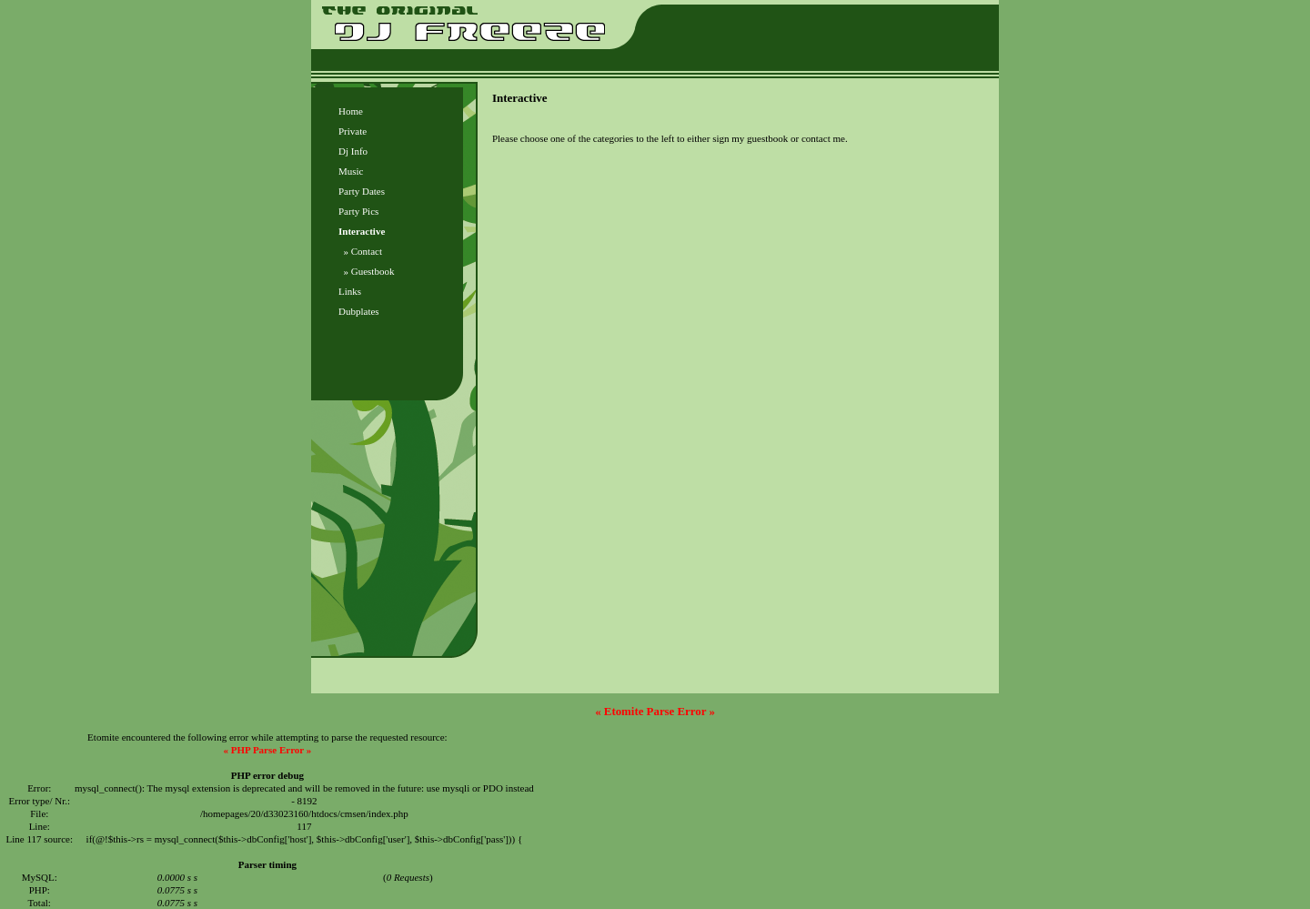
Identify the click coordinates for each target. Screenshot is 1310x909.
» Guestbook (366, 271)
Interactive (361, 231)
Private (352, 131)
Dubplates (358, 311)
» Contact (360, 251)
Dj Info (353, 151)
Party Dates (361, 191)
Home (350, 111)
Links (349, 291)
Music (351, 171)
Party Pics (358, 211)
